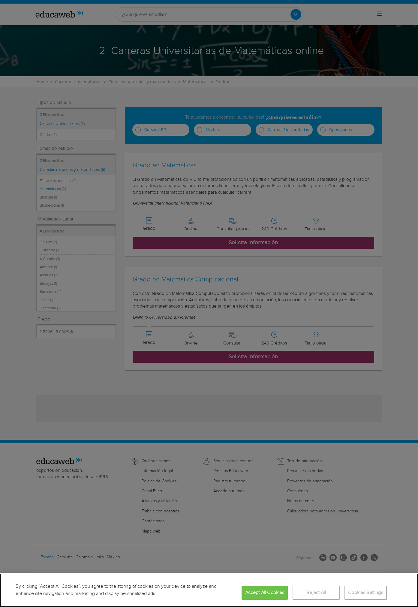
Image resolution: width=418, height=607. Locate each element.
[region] (209, 590)
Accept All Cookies (264, 593)
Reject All (316, 593)
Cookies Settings (365, 593)
